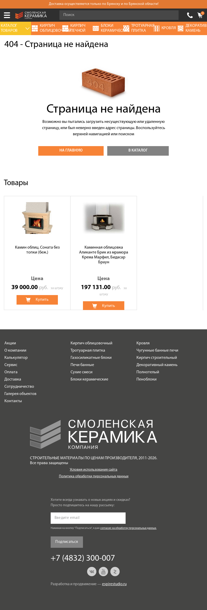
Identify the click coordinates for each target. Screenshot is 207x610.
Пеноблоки (146, 379)
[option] (37, 253)
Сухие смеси (82, 372)
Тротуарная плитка (88, 350)
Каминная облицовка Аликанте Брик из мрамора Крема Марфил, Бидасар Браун (103, 255)
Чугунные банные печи (157, 350)
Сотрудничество (19, 387)
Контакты (13, 401)
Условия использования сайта (93, 470)
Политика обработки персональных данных (93, 476)
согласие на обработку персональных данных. (128, 528)
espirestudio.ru (114, 584)
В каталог (138, 151)
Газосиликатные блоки (91, 358)
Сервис (10, 365)
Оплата (11, 372)
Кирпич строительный (156, 358)
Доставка (12, 379)
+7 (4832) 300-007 (190, 15)
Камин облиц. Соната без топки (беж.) (37, 250)
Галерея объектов (20, 394)
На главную (70, 151)
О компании (15, 350)
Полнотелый (147, 372)
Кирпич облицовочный (91, 343)
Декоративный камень (157, 365)
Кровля (143, 343)
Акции (10, 343)
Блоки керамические (89, 379)
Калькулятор (16, 358)
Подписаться (66, 542)
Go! (171, 15)
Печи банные (82, 365)
